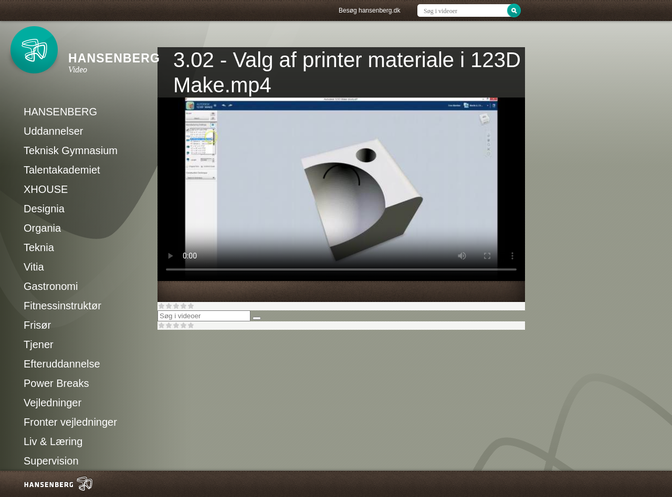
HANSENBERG (60, 111)
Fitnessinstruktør (62, 305)
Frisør (37, 325)
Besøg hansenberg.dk (369, 10)
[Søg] (257, 318)
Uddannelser (53, 131)
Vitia (34, 267)
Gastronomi (51, 286)
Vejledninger (52, 402)
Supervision (51, 461)
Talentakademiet (62, 170)
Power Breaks (56, 383)
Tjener (39, 344)
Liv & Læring (53, 441)
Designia (44, 208)
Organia (42, 228)
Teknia (39, 247)
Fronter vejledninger (70, 422)
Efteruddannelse (62, 364)
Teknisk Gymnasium (71, 150)
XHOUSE (46, 189)
